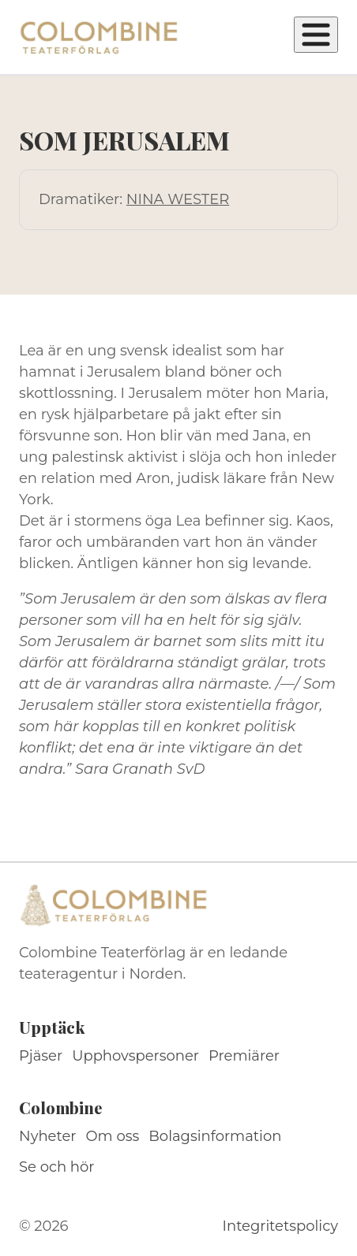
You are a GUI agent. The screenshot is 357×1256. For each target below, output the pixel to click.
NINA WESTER (177, 199)
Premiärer (244, 1056)
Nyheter (48, 1136)
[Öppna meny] (316, 35)
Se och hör (57, 1167)
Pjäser (40, 1056)
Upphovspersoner (135, 1056)
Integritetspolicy (280, 1226)
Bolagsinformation (214, 1136)
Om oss (113, 1136)
